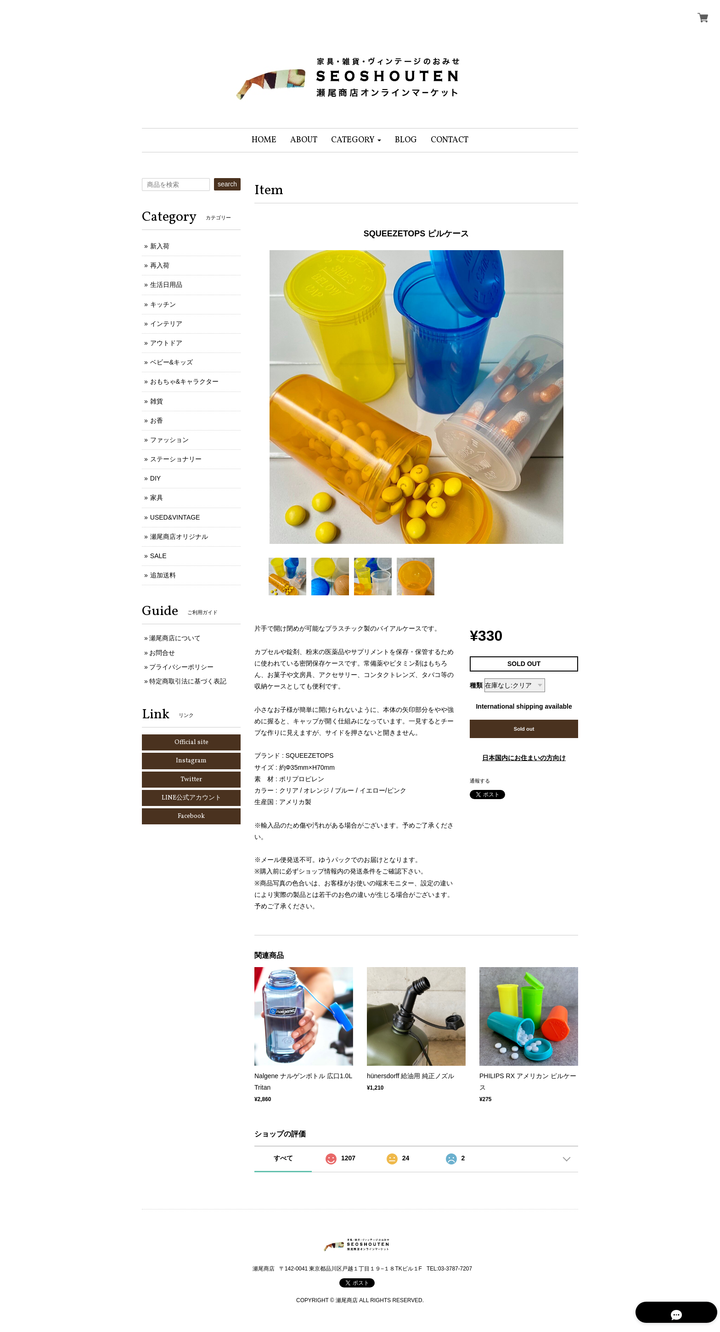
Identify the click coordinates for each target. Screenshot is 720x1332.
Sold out (524, 729)
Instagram (191, 760)
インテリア (166, 323)
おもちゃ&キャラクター (184, 381)
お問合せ (162, 652)
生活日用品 (166, 284)
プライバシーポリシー (181, 667)
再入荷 (159, 265)
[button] (356, 140)
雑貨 (156, 401)
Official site (191, 742)
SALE (158, 556)
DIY (155, 478)
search (227, 184)
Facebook (191, 816)
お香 (156, 420)
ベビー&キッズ (171, 362)
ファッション (169, 439)
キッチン (163, 304)
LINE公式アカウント (191, 798)
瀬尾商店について (175, 638)
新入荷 (159, 246)
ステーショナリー (176, 459)
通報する (480, 781)
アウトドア (166, 343)
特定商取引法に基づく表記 (187, 681)
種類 (476, 685)
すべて (283, 1158)
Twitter (191, 779)
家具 (156, 497)
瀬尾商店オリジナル (179, 536)
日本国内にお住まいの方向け (524, 757)
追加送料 (163, 575)
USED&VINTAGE (175, 517)
